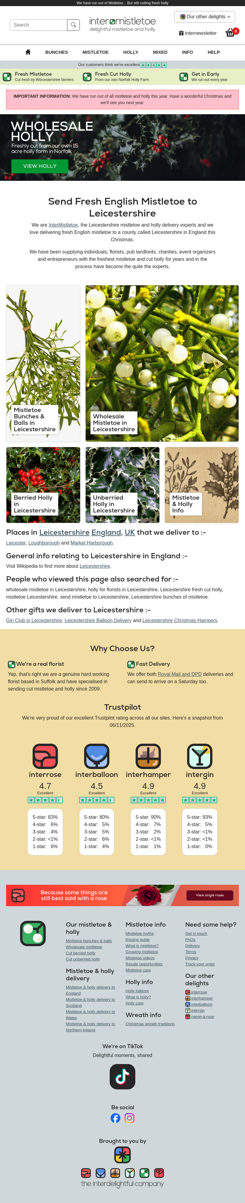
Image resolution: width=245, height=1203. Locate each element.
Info (187, 52)
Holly (130, 52)
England (106, 532)
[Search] (38, 25)
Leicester (16, 542)
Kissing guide (138, 939)
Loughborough (44, 542)
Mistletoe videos (140, 958)
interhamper (199, 998)
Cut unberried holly (83, 959)
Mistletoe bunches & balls (89, 941)
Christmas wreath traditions (150, 1024)
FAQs (190, 939)
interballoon (198, 1004)
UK (130, 532)
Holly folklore (137, 991)
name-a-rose (199, 1016)
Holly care (135, 1003)
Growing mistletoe (142, 952)
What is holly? (138, 997)
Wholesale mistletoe (84, 947)
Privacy (192, 958)
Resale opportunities (144, 964)
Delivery (192, 945)
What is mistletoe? (142, 945)
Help (214, 52)
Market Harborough (92, 542)
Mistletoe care (138, 970)
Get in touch (196, 933)
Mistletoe (96, 52)
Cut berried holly (80, 953)
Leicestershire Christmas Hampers (179, 620)
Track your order (200, 964)
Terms (190, 952)
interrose (196, 992)
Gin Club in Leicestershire (34, 620)
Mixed (160, 52)
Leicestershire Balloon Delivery (98, 620)
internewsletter (198, 33)
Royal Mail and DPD (180, 674)
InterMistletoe (63, 225)
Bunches (56, 52)
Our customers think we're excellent (122, 64)
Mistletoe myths (140, 933)
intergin (194, 1010)
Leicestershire (64, 532)
